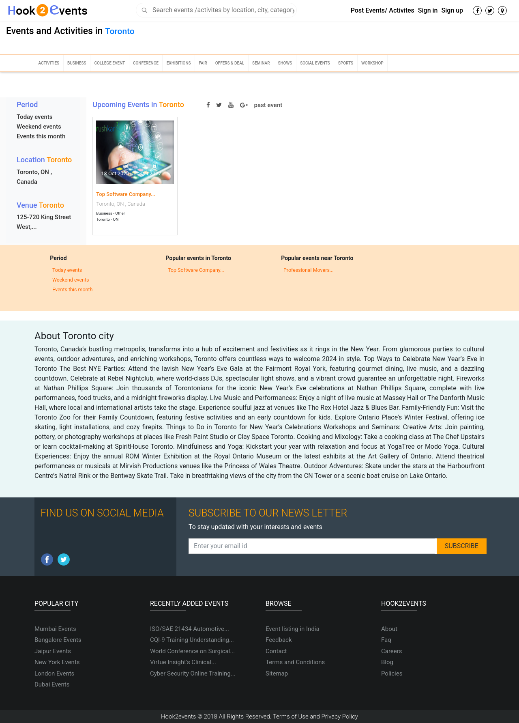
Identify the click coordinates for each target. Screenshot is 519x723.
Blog (387, 662)
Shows (285, 63)
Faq (386, 639)
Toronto (120, 31)
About (389, 629)
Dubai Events (51, 684)
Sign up (452, 10)
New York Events (57, 662)
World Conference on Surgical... (192, 651)
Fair (203, 63)
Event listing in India (293, 629)
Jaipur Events (52, 651)
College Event (109, 63)
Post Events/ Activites (382, 10)
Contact (276, 651)
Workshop (372, 63)
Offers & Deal (229, 63)
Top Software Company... (125, 194)
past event (268, 105)
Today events (35, 116)
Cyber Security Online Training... (193, 673)
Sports (345, 63)
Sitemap (277, 673)
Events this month (41, 136)
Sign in (428, 10)
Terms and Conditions (295, 662)
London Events (54, 673)
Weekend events (39, 126)
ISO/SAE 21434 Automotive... (189, 629)
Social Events (315, 63)
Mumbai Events (55, 629)
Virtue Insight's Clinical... (183, 662)
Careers (391, 651)
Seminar (261, 63)
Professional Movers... (308, 270)
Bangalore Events (57, 639)
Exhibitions (179, 63)
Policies (391, 673)
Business (76, 63)
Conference (146, 63)
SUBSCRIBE (461, 546)
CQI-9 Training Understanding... (192, 639)
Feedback (279, 639)
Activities (48, 63)
